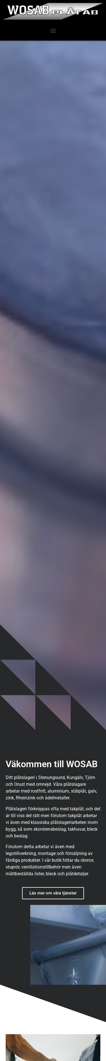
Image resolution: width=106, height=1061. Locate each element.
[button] (53, 30)
